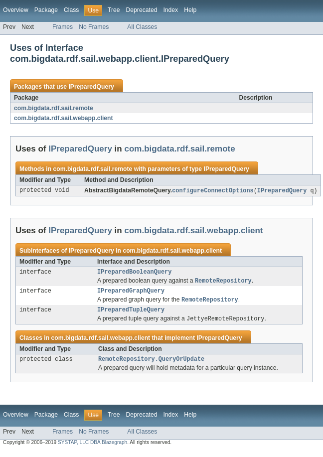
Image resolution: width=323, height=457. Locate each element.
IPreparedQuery (91, 86)
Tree (114, 9)
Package (46, 9)
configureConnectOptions (212, 191)
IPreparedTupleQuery (130, 314)
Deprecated (142, 9)
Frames (62, 26)
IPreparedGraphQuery (130, 294)
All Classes (142, 26)
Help (190, 9)
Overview (15, 9)
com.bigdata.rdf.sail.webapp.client (63, 118)
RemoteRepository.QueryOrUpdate (151, 365)
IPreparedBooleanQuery (134, 273)
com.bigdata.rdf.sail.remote (53, 108)
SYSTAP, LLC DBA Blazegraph (92, 448)
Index (170, 9)
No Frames (94, 26)
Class (71, 9)
